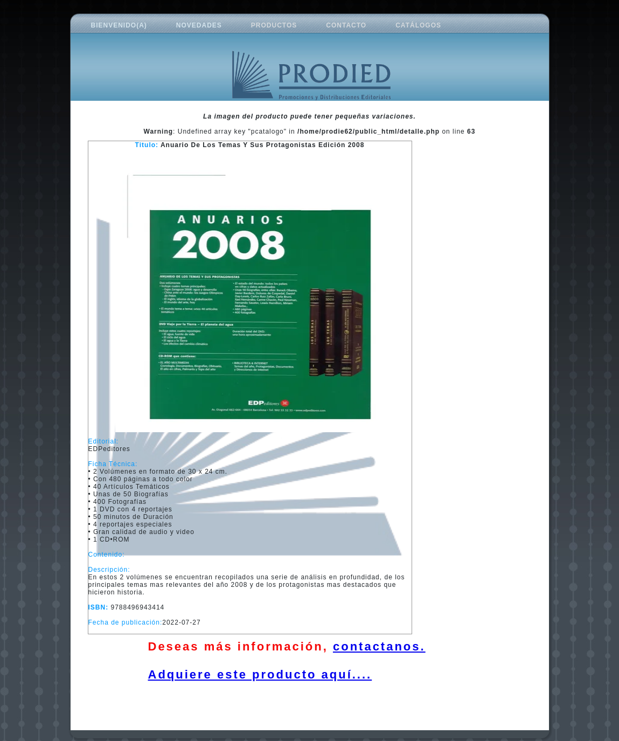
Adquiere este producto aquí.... (260, 674)
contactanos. (379, 646)
